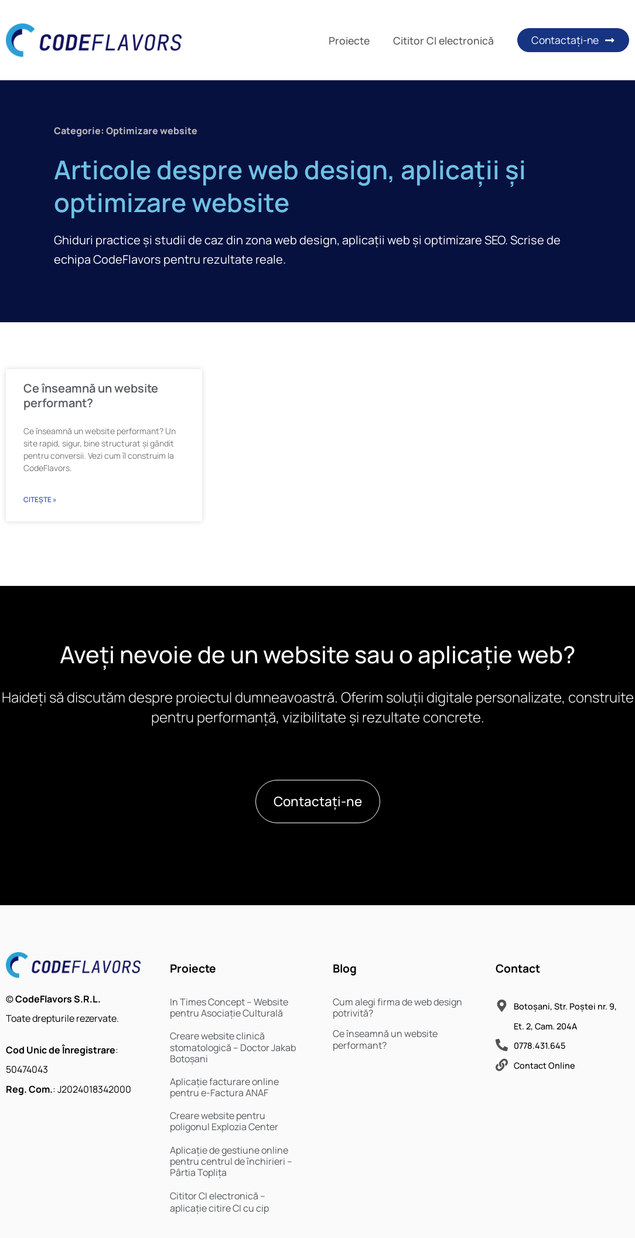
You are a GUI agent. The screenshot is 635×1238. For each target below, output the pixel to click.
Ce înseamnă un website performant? (90, 395)
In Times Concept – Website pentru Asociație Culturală (229, 1007)
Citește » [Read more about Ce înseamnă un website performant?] (40, 499)
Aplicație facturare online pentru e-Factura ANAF (224, 1087)
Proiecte (349, 40)
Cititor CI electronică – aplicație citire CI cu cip (219, 1202)
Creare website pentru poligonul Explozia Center (224, 1121)
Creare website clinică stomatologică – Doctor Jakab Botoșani (233, 1047)
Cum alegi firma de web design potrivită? (397, 1007)
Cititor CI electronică (443, 40)
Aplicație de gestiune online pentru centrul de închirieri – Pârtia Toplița (231, 1161)
